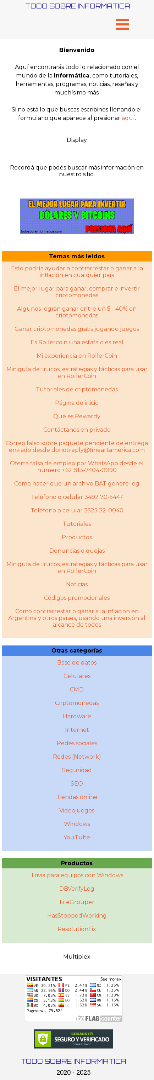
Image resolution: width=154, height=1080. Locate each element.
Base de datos (77, 662)
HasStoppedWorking (77, 915)
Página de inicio (77, 403)
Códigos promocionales (77, 597)
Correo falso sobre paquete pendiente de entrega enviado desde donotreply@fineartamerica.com (77, 446)
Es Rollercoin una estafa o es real (77, 342)
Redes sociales (77, 743)
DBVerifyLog (76, 888)
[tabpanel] (77, 84)
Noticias (77, 584)
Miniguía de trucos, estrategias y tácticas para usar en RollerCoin (77, 372)
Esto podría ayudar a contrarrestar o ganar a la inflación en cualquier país (77, 271)
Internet (77, 729)
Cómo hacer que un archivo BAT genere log (76, 483)
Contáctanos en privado (77, 429)
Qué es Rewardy (76, 416)
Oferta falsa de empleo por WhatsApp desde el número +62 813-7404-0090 (77, 466)
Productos (77, 537)
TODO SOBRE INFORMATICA (77, 6)
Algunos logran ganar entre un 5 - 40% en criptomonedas (77, 312)
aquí (128, 118)
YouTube (77, 837)
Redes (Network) (77, 756)
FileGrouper (77, 902)
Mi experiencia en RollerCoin (77, 355)
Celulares (77, 676)
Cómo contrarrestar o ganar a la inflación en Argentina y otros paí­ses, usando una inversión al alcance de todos (76, 618)
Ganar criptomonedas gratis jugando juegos (77, 329)
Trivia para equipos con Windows (77, 875)
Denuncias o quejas (77, 550)
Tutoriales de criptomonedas (77, 389)
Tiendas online (77, 797)
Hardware (77, 716)
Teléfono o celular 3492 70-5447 (77, 497)
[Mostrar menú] (122, 24)
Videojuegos (76, 810)
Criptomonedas (77, 703)
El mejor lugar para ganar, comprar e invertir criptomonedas (77, 292)
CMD (77, 689)
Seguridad (77, 770)
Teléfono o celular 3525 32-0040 (77, 510)
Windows (77, 824)
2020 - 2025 (73, 1072)
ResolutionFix (76, 929)
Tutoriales (76, 524)
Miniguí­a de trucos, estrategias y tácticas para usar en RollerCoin (77, 567)
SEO (77, 783)
